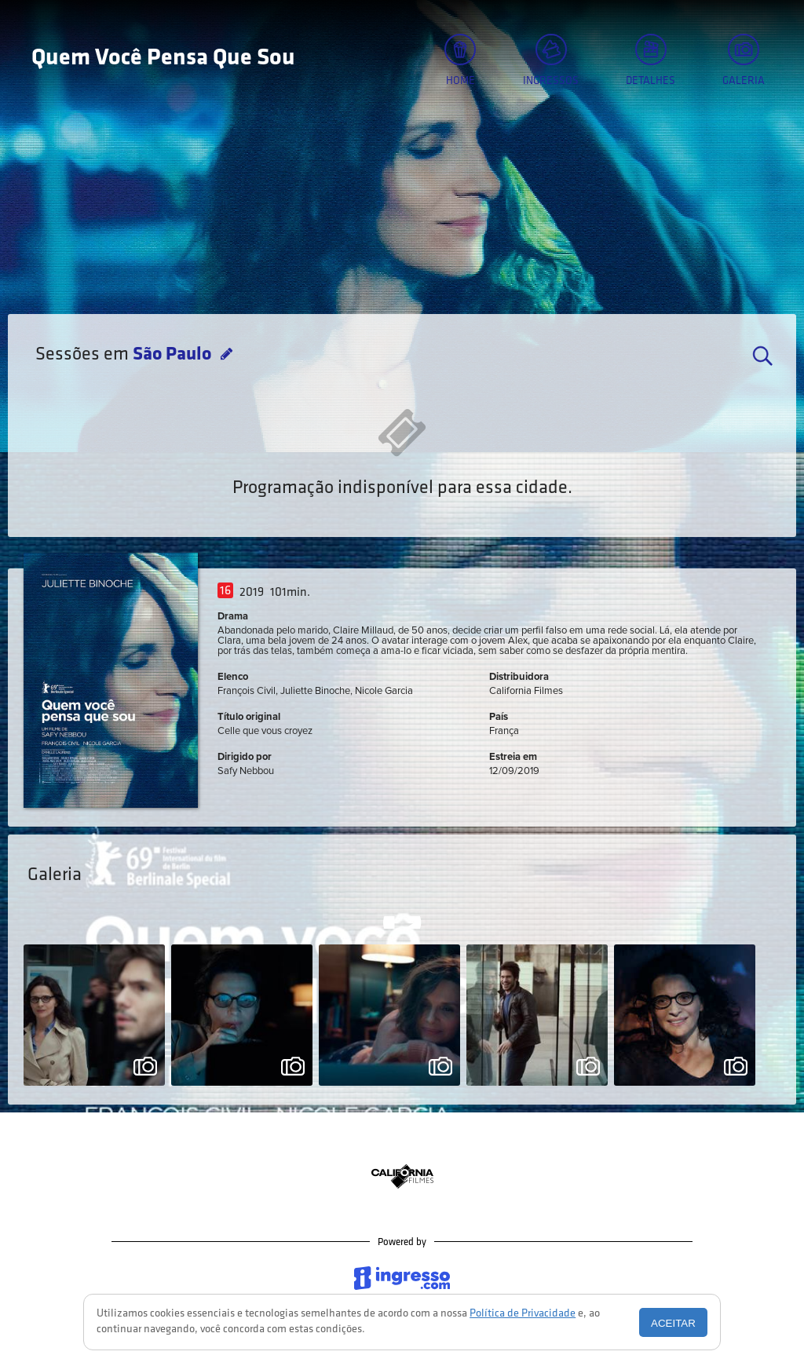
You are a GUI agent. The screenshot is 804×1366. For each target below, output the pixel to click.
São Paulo (174, 354)
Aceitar (673, 1323)
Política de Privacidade (523, 1314)
